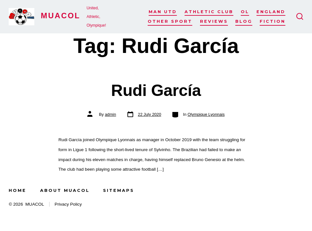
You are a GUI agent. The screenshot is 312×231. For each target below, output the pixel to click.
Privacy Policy (68, 204)
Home (17, 190)
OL (245, 11)
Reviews (214, 21)
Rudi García (156, 90)
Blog (243, 21)
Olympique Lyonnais (205, 114)
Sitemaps (118, 190)
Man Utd (163, 11)
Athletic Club (209, 11)
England (270, 11)
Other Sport (170, 21)
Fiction (272, 21)
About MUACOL (65, 190)
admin (110, 114)
